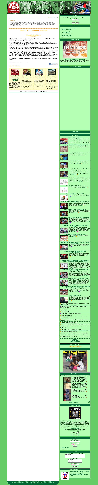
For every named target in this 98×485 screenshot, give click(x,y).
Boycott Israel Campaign (77, 473)
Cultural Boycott (65, 32)
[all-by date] (75, 339)
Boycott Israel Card (66, 36)
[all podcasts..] (75, 435)
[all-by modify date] (75, 341)
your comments (75, 456)
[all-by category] (75, 340)
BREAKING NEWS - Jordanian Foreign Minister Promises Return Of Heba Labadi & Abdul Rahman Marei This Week (74, 325)
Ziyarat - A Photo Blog (65, 311)
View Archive (65, 448)
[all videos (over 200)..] (74, 402)
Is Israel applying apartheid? (66, 315)
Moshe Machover (75, 428)
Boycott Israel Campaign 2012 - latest (80, 471)
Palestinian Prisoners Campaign (69, 28)
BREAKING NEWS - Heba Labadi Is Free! (68, 322)
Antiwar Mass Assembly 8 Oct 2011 (75, 392)
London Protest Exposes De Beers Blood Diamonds (70, 313)
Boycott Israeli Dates (67, 35)
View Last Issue (65, 447)
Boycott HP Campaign (67, 31)
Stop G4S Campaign (66, 29)
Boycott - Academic (53, 17)
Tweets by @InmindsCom (75, 346)
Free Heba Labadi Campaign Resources (68, 331)
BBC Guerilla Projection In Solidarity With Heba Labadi (71, 329)
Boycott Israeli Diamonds (68, 33)
